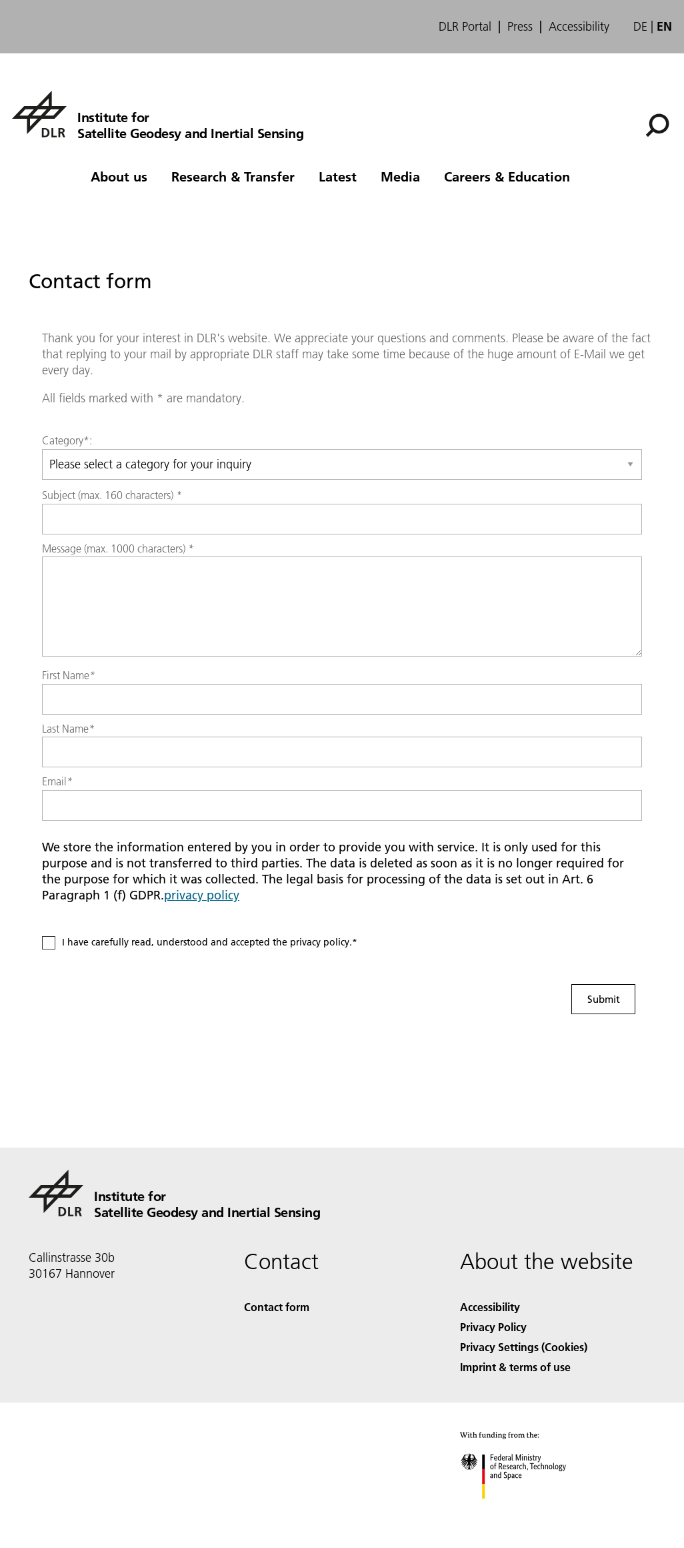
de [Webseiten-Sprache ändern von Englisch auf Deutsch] (640, 26)
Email (57, 781)
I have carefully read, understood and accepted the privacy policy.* (209, 942)
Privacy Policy (493, 1327)
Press (520, 26)
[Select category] (342, 464)
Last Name (68, 728)
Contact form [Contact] (276, 1307)
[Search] (657, 125)
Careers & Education (507, 176)
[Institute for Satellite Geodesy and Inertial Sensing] (157, 114)
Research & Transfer (233, 176)
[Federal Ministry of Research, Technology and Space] (525, 1510)
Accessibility (579, 26)
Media (400, 176)
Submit (603, 999)
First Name (68, 675)
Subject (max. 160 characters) (112, 495)
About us (119, 176)
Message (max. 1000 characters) (118, 548)
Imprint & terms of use (515, 1367)
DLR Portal (465, 26)
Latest (338, 176)
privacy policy (201, 895)
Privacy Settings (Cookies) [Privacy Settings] (523, 1347)
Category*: (67, 440)
